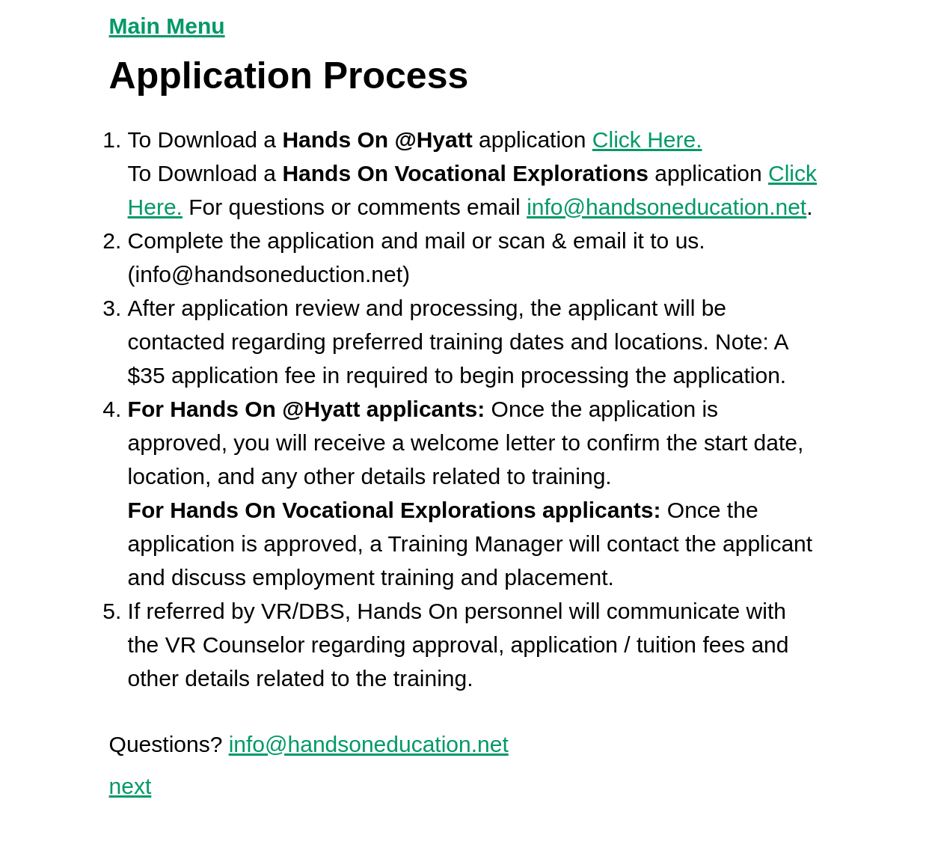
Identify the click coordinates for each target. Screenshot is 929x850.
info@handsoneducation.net (666, 207)
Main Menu (167, 25)
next (130, 786)
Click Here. (647, 139)
